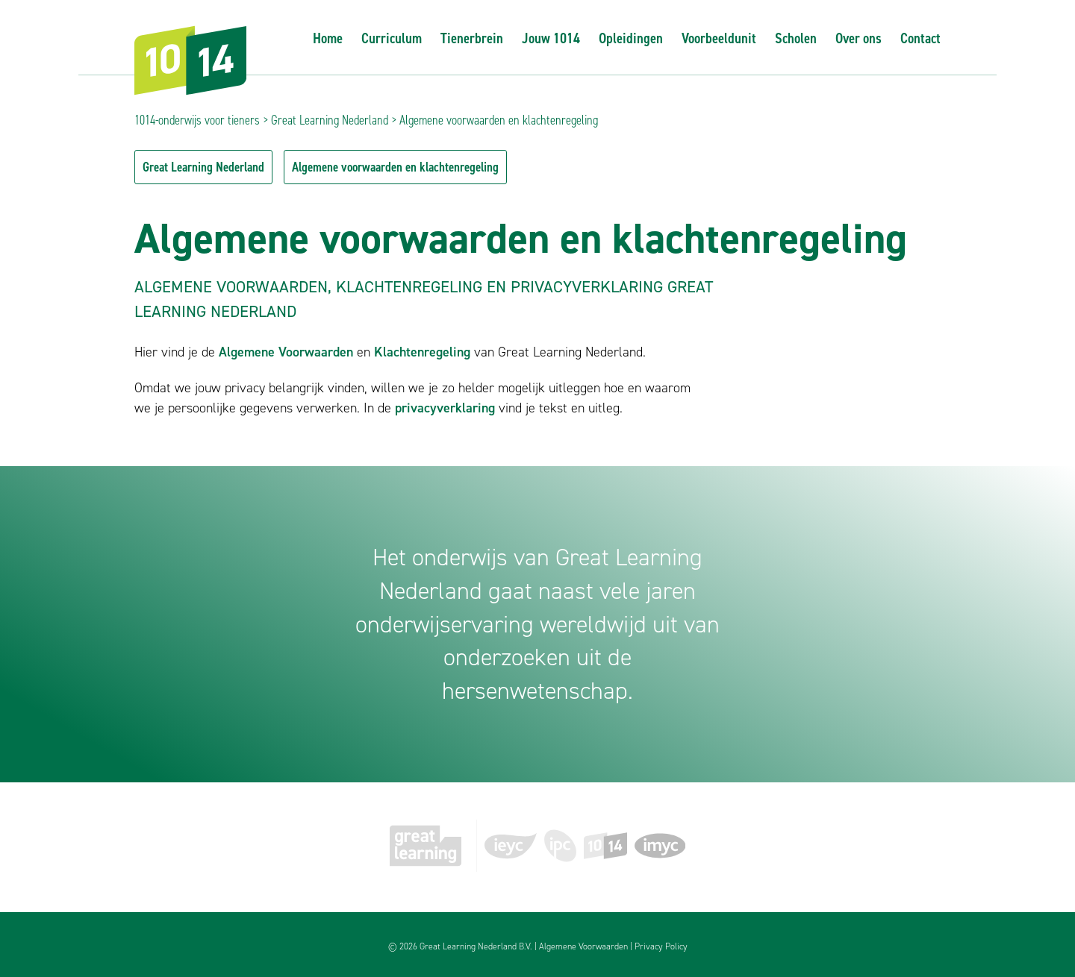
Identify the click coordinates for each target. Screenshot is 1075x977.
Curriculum (391, 38)
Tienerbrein (471, 38)
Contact (920, 38)
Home (328, 38)
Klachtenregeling (422, 352)
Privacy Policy (661, 946)
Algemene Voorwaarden (286, 352)
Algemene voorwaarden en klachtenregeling (395, 167)
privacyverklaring (445, 408)
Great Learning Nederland (329, 120)
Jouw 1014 (551, 38)
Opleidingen (631, 38)
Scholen (796, 38)
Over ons (858, 38)
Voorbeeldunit (719, 38)
